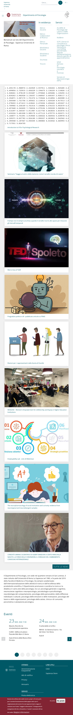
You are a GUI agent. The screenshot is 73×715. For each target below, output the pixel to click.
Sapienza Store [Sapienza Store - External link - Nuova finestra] (51, 673)
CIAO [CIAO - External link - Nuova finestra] (48, 669)
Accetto (52, 701)
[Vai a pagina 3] (28, 655)
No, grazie (60, 701)
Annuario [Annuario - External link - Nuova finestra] (25, 684)
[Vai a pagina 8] (56, 655)
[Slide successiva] (69, 639)
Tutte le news (60, 566)
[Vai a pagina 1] (17, 655)
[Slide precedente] (3, 639)
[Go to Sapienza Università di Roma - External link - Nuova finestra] (15, 15)
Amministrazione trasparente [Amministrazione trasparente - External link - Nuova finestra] (28, 670)
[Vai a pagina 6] (45, 655)
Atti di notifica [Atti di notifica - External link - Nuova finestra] (26, 675)
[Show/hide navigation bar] (3, 16)
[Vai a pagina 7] (51, 655)
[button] (7, 6)
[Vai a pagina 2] (22, 655)
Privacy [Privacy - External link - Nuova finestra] (24, 680)
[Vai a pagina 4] (34, 655)
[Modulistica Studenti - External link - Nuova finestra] (45, 55)
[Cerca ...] (60, 3)
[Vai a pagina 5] (39, 655)
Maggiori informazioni (21, 712)
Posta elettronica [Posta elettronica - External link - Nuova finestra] (28, 695)
